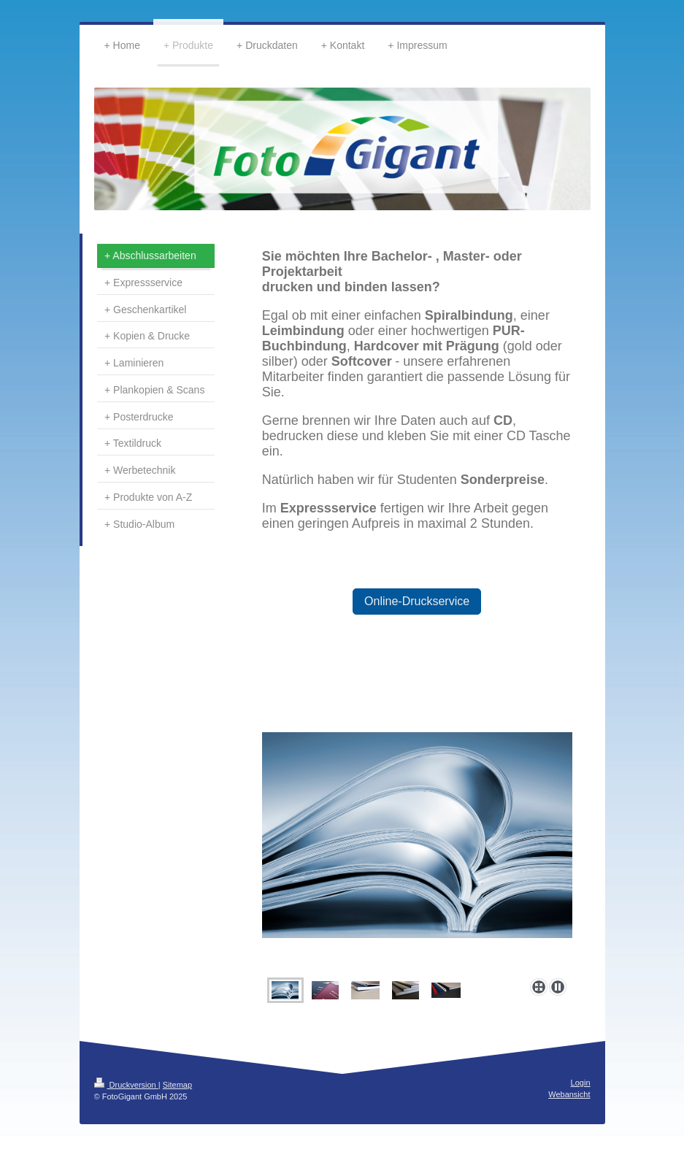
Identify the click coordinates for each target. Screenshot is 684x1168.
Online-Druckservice (416, 601)
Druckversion (126, 1084)
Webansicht (569, 1094)
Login (581, 1082)
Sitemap (177, 1084)
